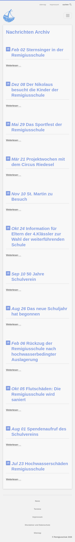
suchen (70, 4)
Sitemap (42, 4)
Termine (37, 509)
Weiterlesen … (13, 65)
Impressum (54, 4)
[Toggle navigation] (68, 15)
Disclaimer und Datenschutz (37, 525)
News (37, 501)
